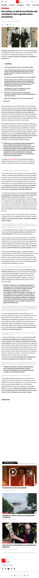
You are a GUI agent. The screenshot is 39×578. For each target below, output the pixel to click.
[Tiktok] (14, 568)
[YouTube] (8, 568)
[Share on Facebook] (4, 24)
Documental (5, 485)
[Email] (18, 575)
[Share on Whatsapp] (10, 24)
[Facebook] (2, 568)
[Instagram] (11, 568)
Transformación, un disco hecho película (14, 488)
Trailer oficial (6, 101)
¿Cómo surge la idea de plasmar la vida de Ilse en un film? (18, 67)
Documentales (5, 8)
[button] (3, 2)
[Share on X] (7, 24)
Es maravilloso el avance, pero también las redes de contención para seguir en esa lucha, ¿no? (17, 89)
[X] (5, 568)
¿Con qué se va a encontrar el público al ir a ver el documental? (20, 77)
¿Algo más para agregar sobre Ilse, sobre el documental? (18, 98)
